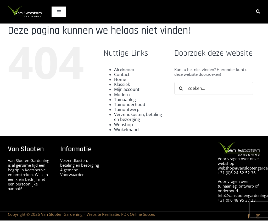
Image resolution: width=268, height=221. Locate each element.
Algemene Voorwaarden (72, 172)
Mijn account (126, 89)
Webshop (123, 124)
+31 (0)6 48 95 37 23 (237, 200)
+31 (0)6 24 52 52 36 (237, 172)
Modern (122, 94)
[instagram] (258, 216)
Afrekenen (124, 69)
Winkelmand (126, 129)
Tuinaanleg (125, 99)
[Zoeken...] (213, 88)
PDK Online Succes (138, 214)
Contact (122, 74)
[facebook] (249, 216)
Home (120, 79)
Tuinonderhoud (129, 104)
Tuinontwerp (126, 109)
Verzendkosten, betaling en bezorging (138, 117)
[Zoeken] (258, 11)
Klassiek (122, 84)
